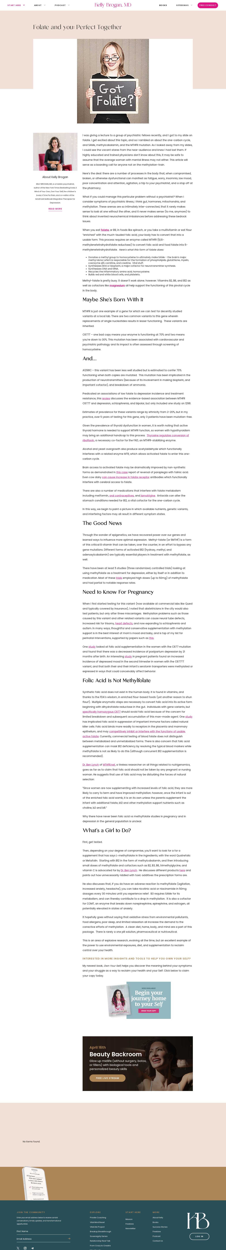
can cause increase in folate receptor (125, 477)
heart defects (124, 623)
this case (122, 472)
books (163, 5)
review (106, 398)
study (92, 646)
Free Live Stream (107, 1078)
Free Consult (207, 5)
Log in (199, 1236)
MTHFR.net (109, 764)
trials (119, 578)
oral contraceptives (121, 495)
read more (55, 208)
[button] (14, 5)
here (182, 870)
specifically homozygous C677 (102, 712)
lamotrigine (147, 495)
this (151, 638)
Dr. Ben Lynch (91, 764)
